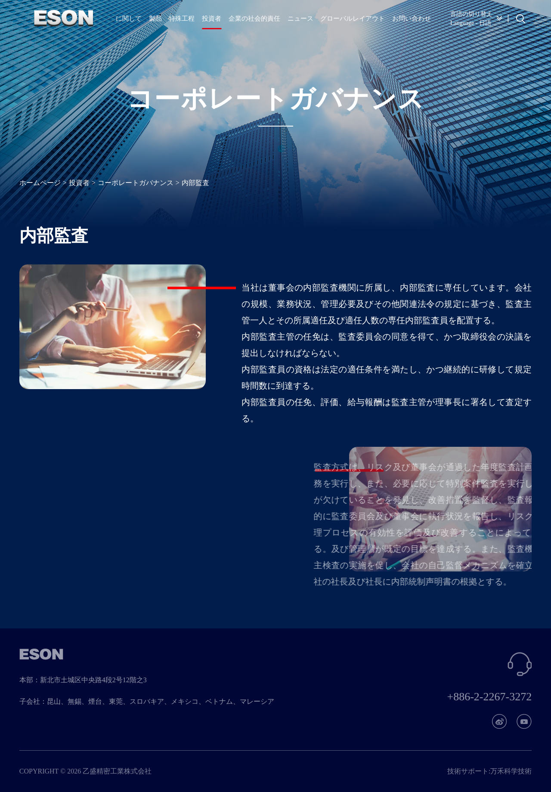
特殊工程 (182, 18)
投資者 (211, 18)
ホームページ (40, 182)
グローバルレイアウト (352, 18)
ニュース (300, 18)
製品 (155, 18)
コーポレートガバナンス (135, 182)
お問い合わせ (411, 18)
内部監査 (195, 182)
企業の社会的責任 (254, 18)
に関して (129, 18)
